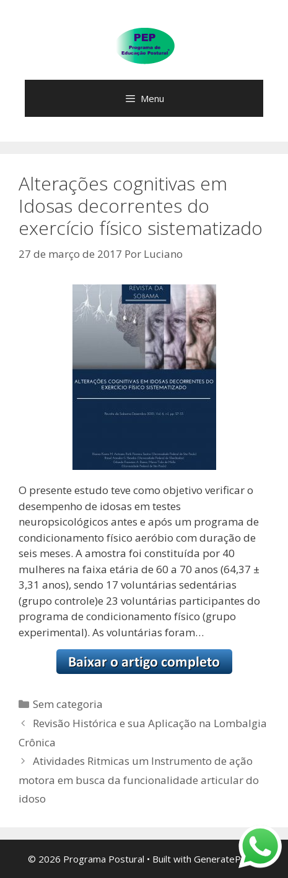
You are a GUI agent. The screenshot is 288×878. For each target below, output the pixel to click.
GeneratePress (227, 859)
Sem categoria (68, 704)
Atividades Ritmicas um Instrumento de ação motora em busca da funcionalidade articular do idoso (139, 780)
